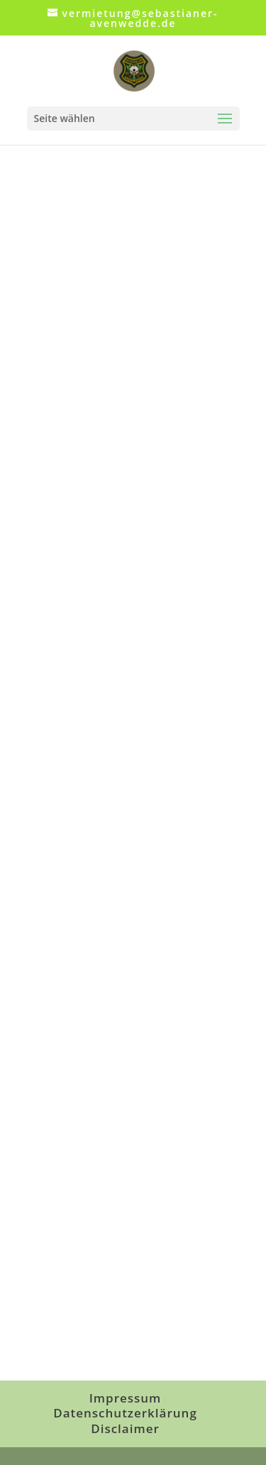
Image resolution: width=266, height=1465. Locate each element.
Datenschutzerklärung (125, 1413)
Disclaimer (125, 1428)
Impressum (125, 1398)
